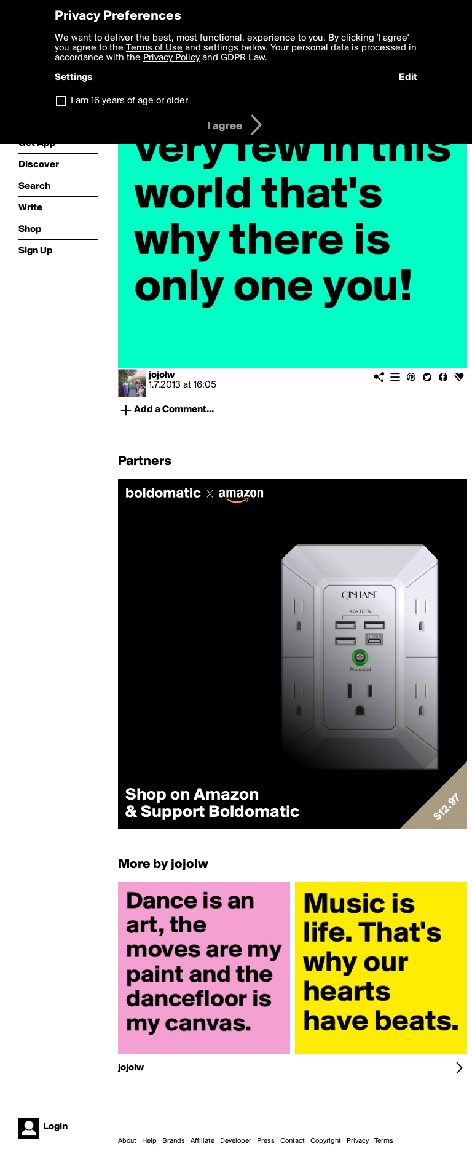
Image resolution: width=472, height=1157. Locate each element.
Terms (383, 1141)
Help (149, 1141)
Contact (292, 1141)
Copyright (325, 1141)
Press (266, 1141)
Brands (173, 1141)
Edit (408, 77)
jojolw (162, 375)
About (127, 1141)
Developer (235, 1141)
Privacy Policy (171, 58)
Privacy (358, 1141)
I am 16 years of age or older (129, 101)
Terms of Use (154, 48)
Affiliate (202, 1141)
